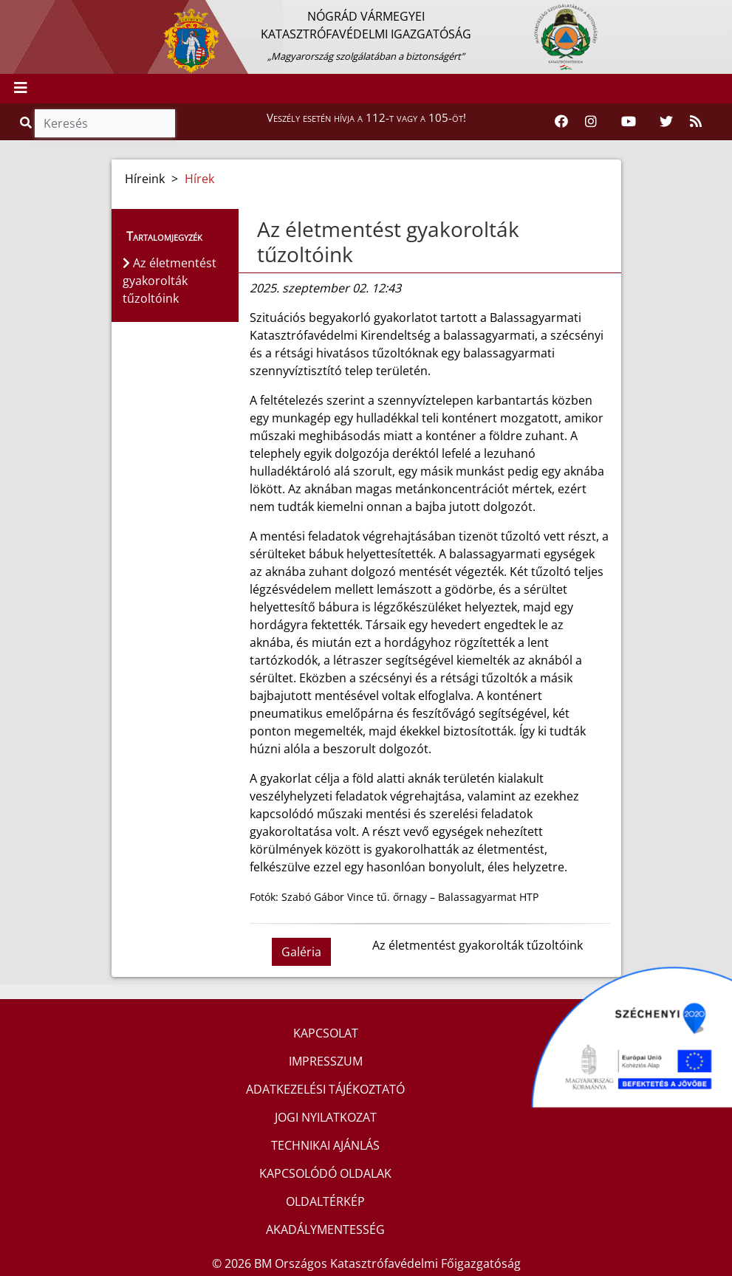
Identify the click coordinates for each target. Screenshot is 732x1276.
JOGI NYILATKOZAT (326, 1117)
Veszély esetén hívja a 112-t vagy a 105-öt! (366, 117)
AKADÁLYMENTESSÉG (325, 1229)
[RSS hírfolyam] (695, 121)
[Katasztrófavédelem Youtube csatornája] (628, 121)
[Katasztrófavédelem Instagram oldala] (591, 121)
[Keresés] (105, 123)
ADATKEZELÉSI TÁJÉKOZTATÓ (325, 1089)
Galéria (301, 952)
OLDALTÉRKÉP (325, 1201)
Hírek (199, 179)
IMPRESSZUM (326, 1061)
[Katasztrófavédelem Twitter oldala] (666, 121)
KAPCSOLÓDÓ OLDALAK (325, 1173)
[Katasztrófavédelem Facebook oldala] (561, 121)
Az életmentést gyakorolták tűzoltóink (388, 241)
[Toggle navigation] (20, 88)
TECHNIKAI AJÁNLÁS (325, 1145)
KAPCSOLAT (325, 1033)
